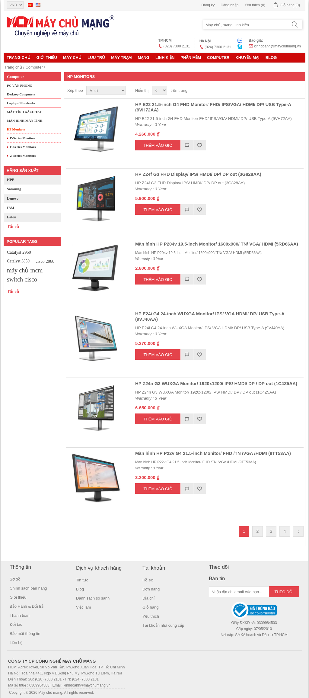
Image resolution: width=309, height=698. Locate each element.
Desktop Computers (21, 94)
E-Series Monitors (23, 147)
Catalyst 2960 (19, 252)
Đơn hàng (151, 589)
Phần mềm (190, 57)
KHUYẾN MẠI (247, 57)
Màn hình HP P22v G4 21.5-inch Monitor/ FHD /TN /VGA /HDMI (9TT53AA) (213, 453)
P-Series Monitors (23, 138)
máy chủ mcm (25, 270)
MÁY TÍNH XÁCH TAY (24, 112)
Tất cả (13, 226)
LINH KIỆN (164, 57)
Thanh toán (20, 615)
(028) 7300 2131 (177, 46)
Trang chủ (18, 57)
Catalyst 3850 (18, 261)
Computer (218, 57)
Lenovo (12, 198)
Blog (271, 57)
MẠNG (143, 57)
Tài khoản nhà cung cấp (163, 625)
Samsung (14, 189)
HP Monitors (16, 129)
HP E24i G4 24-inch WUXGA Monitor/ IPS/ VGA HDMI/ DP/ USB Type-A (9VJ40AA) (210, 316)
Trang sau (298, 531)
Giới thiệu (47, 57)
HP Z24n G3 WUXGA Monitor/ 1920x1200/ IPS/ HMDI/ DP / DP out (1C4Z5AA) (216, 383)
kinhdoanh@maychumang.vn (277, 46)
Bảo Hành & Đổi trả (26, 606)
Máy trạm (121, 57)
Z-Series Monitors (23, 155)
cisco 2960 (45, 261)
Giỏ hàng (150, 607)
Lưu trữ (96, 57)
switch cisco (22, 279)
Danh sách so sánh (93, 598)
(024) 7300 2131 (218, 47)
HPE (10, 180)
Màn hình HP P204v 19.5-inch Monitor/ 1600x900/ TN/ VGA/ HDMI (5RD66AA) (216, 243)
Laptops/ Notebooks (21, 103)
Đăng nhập (229, 5)
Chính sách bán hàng (28, 588)
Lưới (287, 90)
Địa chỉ (148, 598)
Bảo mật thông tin (25, 633)
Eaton (11, 217)
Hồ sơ (147, 580)
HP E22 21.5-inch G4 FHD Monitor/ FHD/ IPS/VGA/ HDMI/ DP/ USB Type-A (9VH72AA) (213, 107)
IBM (10, 208)
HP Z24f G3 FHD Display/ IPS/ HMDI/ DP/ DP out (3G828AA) (198, 174)
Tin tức (82, 580)
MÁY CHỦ (72, 57)
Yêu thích (150, 616)
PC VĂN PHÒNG (19, 85)
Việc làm (83, 607)
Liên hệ (16, 642)
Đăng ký (208, 5)
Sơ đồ (15, 579)
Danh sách (298, 90)
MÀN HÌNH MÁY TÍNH (25, 120)
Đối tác (16, 624)
